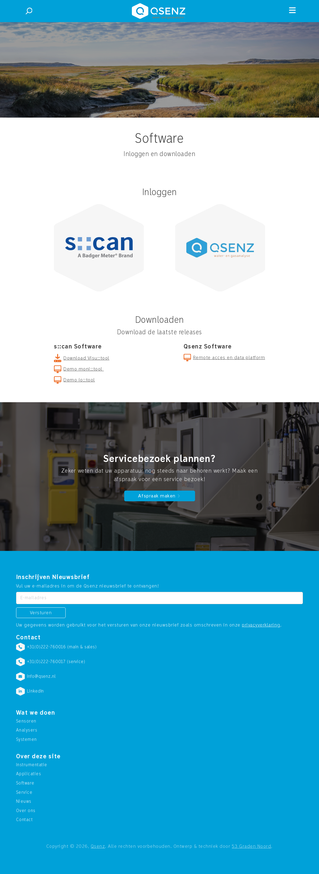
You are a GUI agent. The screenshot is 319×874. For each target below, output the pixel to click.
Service (24, 792)
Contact (24, 820)
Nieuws (24, 801)
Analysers (27, 730)
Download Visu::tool (86, 358)
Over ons (26, 811)
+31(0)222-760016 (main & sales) (62, 647)
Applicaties (28, 774)
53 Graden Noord (251, 846)
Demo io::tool (79, 380)
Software (25, 783)
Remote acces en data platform (229, 357)
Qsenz (98, 846)
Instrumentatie (31, 765)
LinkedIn (35, 691)
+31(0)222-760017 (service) (56, 662)
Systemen (26, 739)
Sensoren (26, 721)
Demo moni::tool (83, 369)
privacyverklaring (261, 625)
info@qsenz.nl (41, 676)
